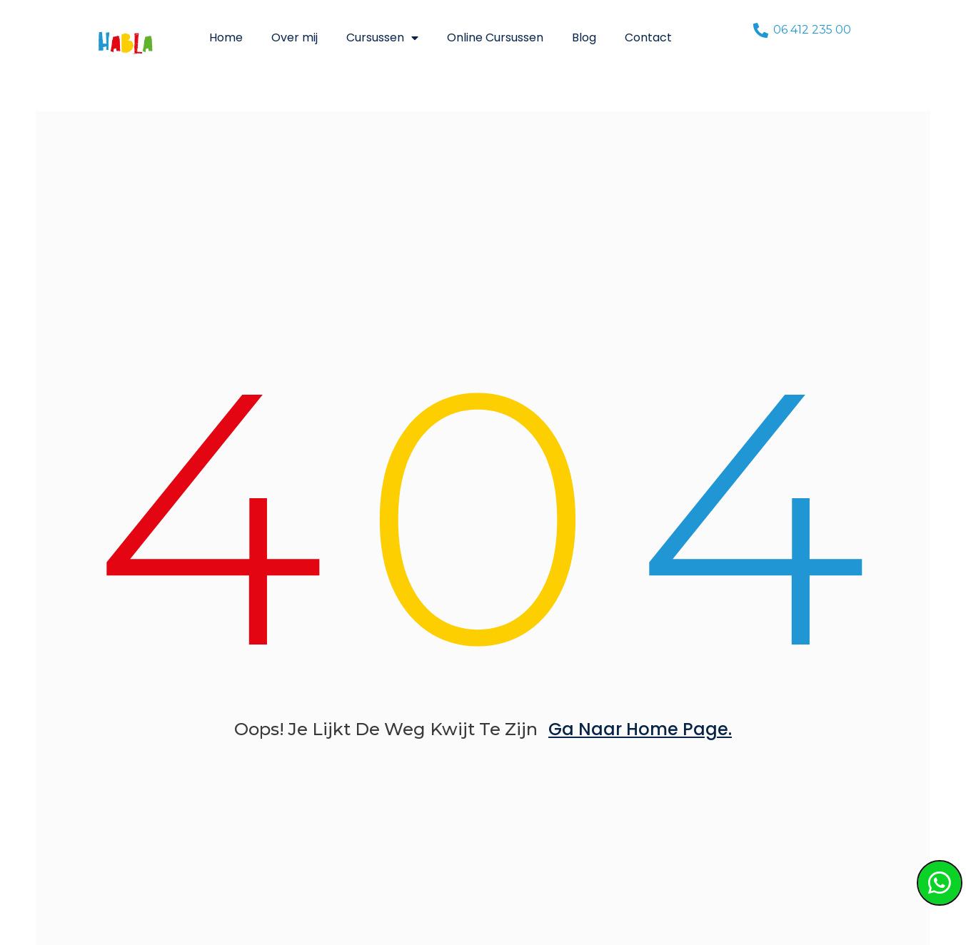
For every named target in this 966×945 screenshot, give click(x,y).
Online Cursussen (495, 37)
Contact (648, 37)
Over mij (294, 37)
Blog (584, 37)
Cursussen (382, 38)
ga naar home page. (640, 729)
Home (226, 37)
